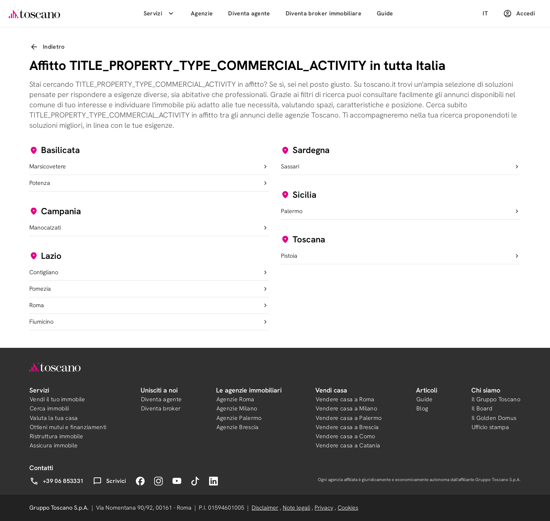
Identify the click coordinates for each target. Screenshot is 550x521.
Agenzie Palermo (239, 418)
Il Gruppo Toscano (496, 399)
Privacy (324, 507)
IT (485, 13)
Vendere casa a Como (345, 436)
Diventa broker (161, 408)
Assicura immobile (54, 445)
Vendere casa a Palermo (349, 418)
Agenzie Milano (236, 408)
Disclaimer (265, 507)
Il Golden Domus (494, 418)
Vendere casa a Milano (346, 408)
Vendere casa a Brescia (347, 427)
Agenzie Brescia (237, 427)
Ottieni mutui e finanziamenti (68, 427)
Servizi (159, 13)
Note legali (296, 507)
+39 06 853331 (56, 481)
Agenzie (202, 13)
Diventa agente (249, 13)
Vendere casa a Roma (345, 399)
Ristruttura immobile (56, 436)
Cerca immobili (49, 408)
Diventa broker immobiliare (323, 13)
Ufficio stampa (490, 427)
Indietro (47, 46)
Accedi (519, 13)
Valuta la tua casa (54, 418)
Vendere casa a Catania (348, 445)
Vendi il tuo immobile (57, 399)
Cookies (348, 507)
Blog (422, 408)
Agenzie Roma (235, 399)
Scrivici (109, 481)
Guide (385, 13)
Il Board (482, 408)
